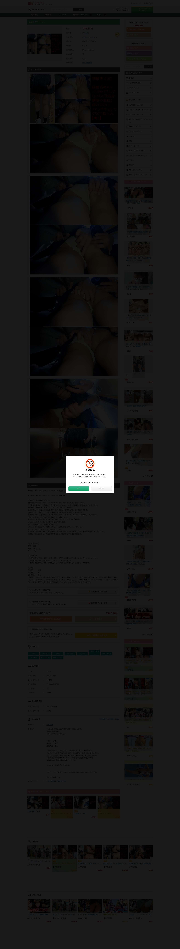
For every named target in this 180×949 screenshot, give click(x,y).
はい (78, 488)
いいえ (101, 488)
